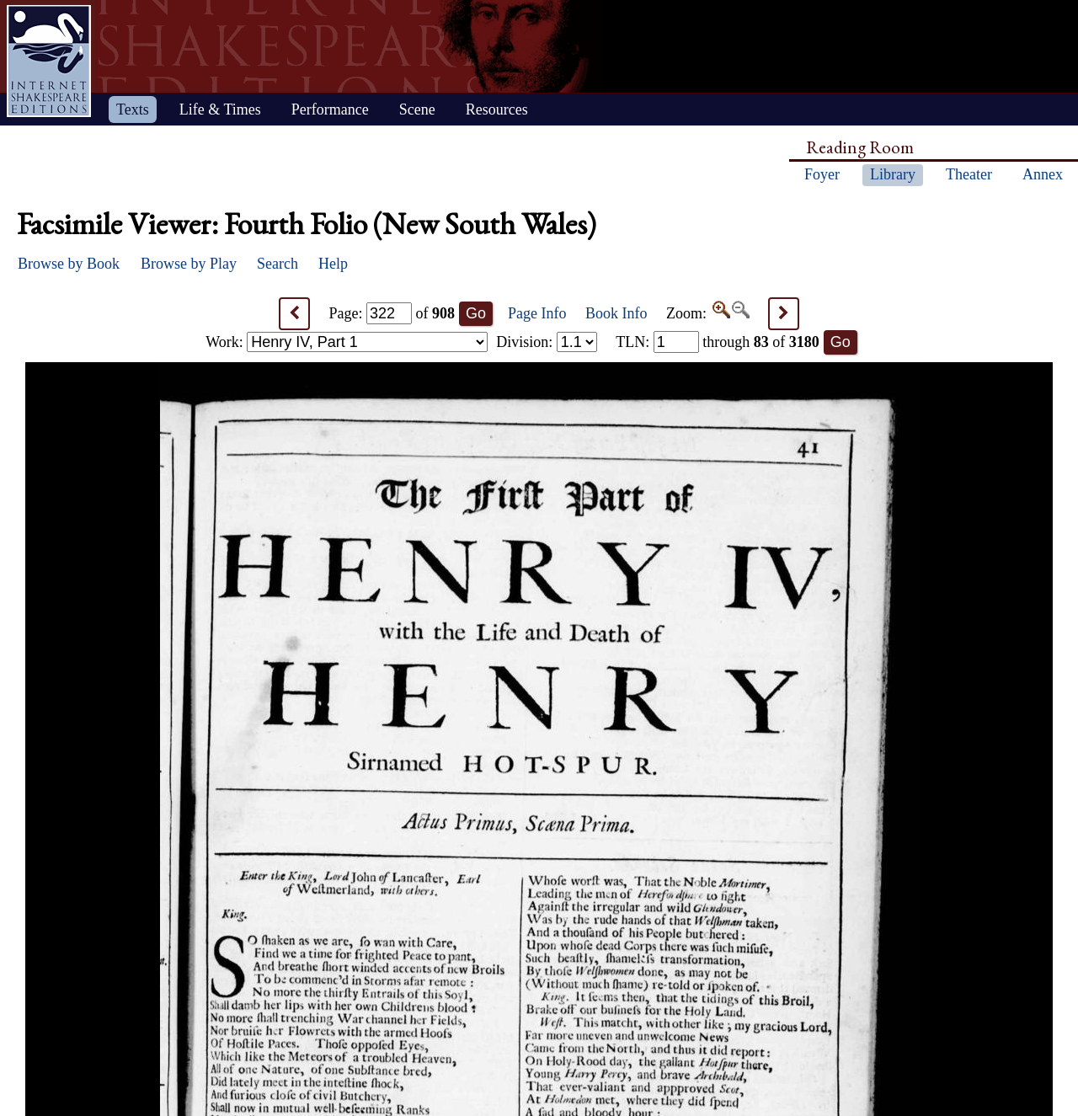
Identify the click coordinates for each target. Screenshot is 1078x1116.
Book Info (616, 313)
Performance (330, 109)
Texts (132, 109)
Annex (1042, 174)
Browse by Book (69, 263)
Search (277, 263)
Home (49, 61)
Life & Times (220, 109)
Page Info (537, 313)
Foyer (822, 174)
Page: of (392, 313)
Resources (497, 109)
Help (333, 263)
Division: (546, 342)
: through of (717, 342)
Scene (417, 109)
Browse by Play (189, 263)
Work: (346, 342)
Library (892, 174)
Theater (969, 174)
